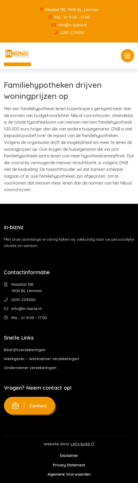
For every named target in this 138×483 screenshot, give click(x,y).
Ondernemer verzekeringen (30, 367)
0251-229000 (69, 32)
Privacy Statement (69, 465)
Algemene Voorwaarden (69, 474)
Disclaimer (69, 455)
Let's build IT (82, 443)
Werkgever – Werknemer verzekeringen (41, 358)
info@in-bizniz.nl (69, 24)
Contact (29, 405)
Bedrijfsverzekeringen (25, 349)
